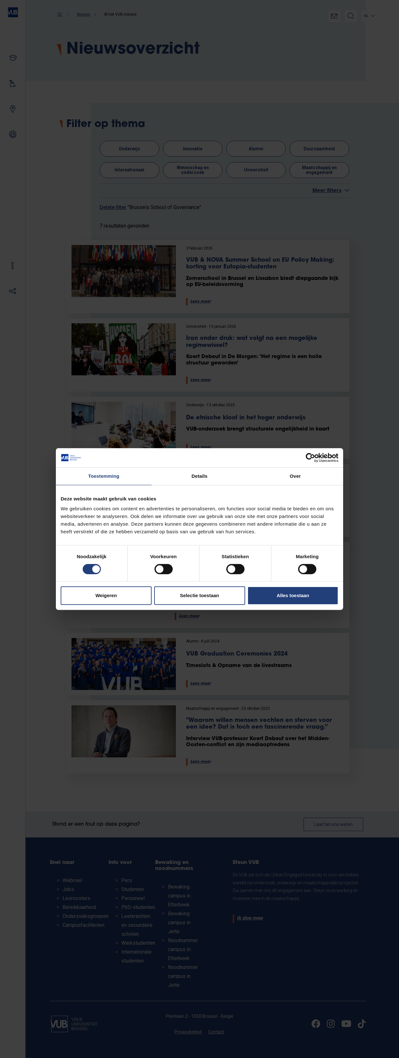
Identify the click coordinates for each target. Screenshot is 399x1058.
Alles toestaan (293, 595)
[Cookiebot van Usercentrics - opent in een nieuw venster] (310, 457)
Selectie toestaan (199, 595)
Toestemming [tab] (103, 476)
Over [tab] (295, 476)
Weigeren (106, 595)
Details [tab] (199, 476)
